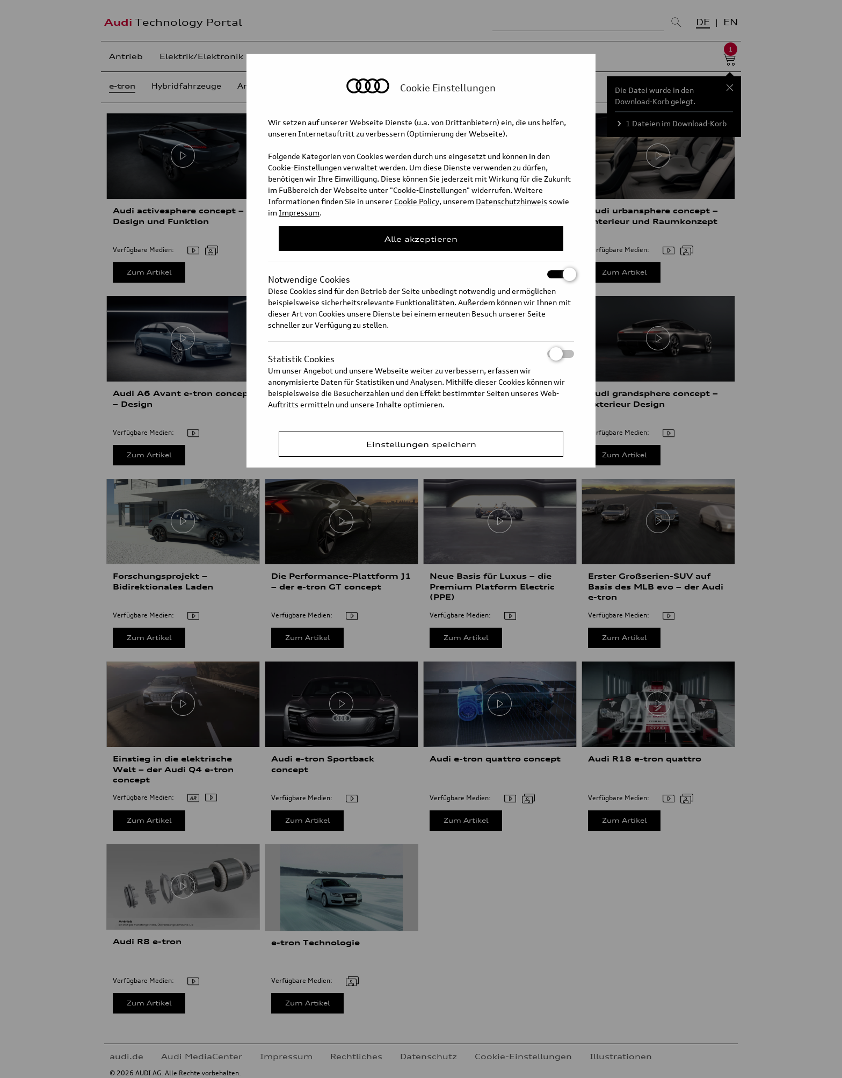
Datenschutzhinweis (511, 201)
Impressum (299, 212)
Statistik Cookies (421, 354)
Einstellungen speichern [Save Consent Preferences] (421, 444)
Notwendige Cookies (421, 274)
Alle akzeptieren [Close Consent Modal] (421, 238)
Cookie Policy (416, 201)
